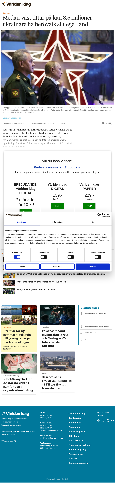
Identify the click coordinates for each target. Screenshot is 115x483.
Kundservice (74, 418)
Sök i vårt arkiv (75, 441)
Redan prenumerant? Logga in (57, 167)
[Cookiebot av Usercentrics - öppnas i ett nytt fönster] (99, 215)
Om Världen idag (76, 414)
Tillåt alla (92, 267)
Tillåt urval (57, 267)
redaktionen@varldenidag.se (51, 438)
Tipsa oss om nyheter (79, 445)
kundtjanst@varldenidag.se (51, 431)
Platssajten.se (75, 454)
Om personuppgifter (78, 463)
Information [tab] (58, 222)
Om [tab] (93, 222)
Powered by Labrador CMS (57, 479)
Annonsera (74, 427)
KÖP (57, 206)
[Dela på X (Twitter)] (106, 123)
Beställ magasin (76, 432)
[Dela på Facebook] (102, 123)
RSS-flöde (73, 436)
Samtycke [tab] (21, 222)
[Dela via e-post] (110, 123)
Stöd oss (72, 459)
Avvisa (22, 267)
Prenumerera (75, 423)
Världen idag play (77, 450)
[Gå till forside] (16, 4)
